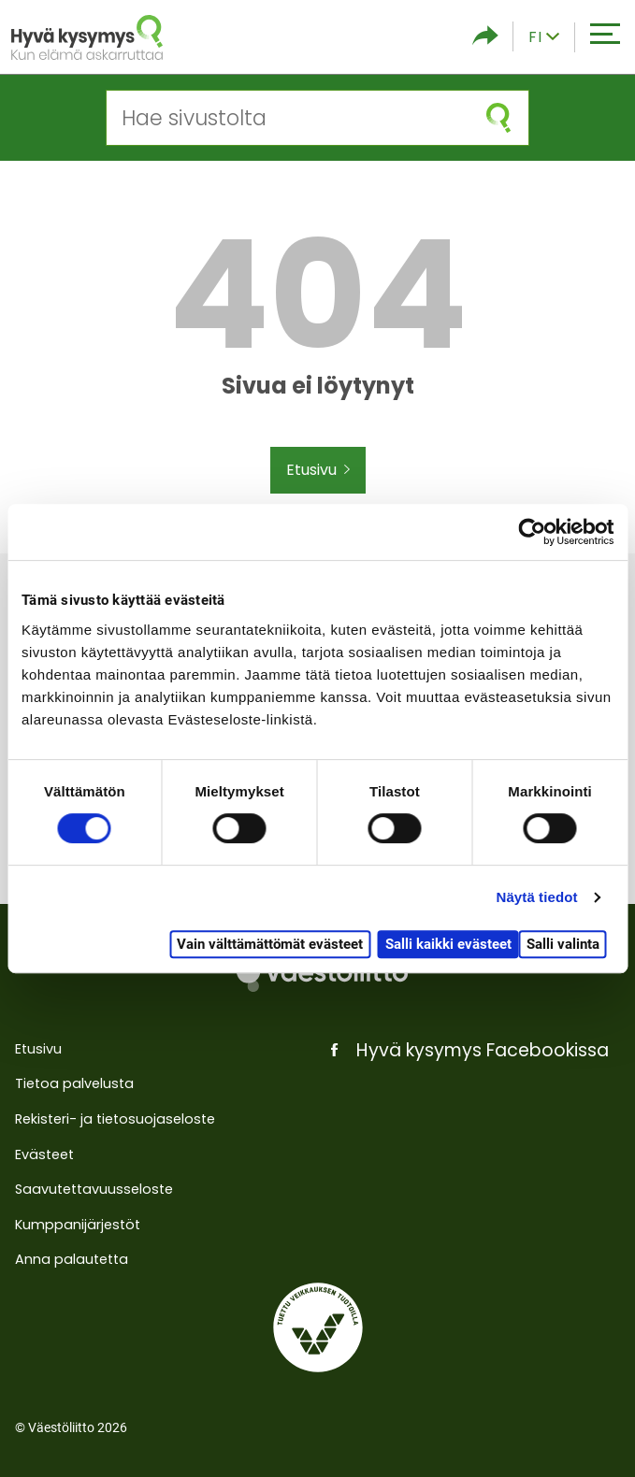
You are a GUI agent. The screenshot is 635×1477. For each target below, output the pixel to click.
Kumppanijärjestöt (77, 1224)
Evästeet (44, 1154)
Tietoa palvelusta (74, 1083)
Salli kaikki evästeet (448, 944)
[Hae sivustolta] (288, 118)
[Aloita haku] (498, 118)
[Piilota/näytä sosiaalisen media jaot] (485, 37)
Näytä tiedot (537, 897)
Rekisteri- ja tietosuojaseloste (115, 1119)
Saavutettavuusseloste (94, 1189)
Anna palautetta (71, 1259)
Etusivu (318, 470)
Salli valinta (563, 944)
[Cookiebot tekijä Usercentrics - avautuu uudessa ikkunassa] (531, 532)
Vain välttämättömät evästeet (270, 944)
